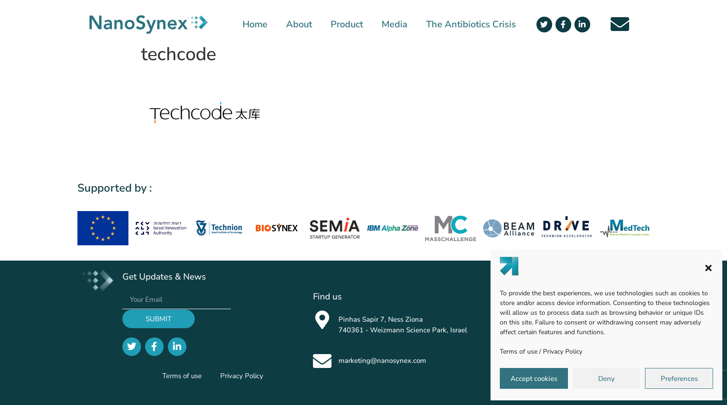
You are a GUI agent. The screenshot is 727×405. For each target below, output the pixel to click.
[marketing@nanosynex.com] (322, 361)
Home (255, 24)
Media (395, 24)
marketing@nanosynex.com (382, 360)
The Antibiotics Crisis (471, 24)
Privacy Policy (562, 351)
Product (347, 24)
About (299, 24)
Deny (606, 378)
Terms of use (518, 351)
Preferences (679, 378)
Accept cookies (533, 378)
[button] (708, 268)
